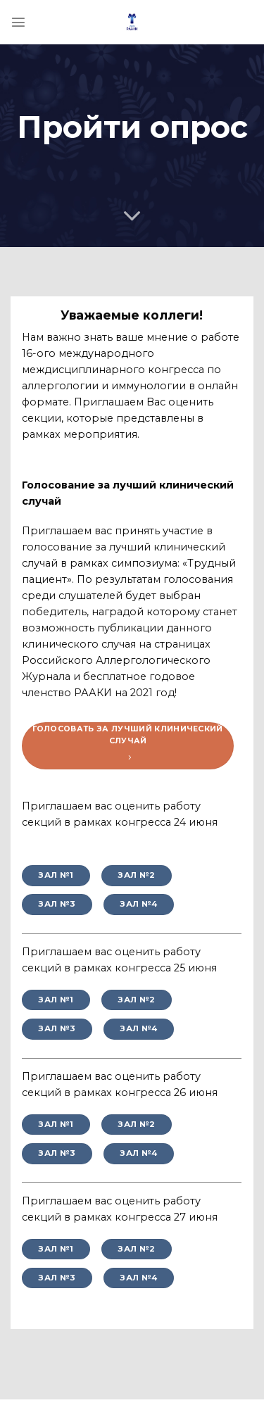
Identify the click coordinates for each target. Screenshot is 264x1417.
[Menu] (18, 22)
